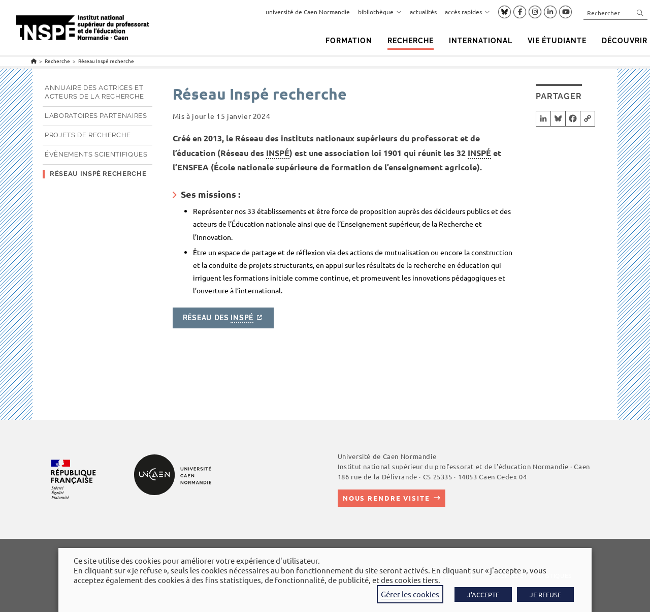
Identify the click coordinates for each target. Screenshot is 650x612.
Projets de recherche (88, 135)
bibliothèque (380, 12)
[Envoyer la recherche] (640, 12)
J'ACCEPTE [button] (483, 594)
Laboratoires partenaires (96, 115)
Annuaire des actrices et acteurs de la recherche (94, 92)
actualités (423, 12)
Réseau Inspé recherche (106, 61)
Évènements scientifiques (96, 154)
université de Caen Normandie (308, 12)
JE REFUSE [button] (545, 594)
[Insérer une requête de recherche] (615, 12)
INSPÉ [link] (277, 152)
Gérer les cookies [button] (410, 594)
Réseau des (218, 318)
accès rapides (467, 12)
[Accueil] (34, 61)
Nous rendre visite (386, 498)
